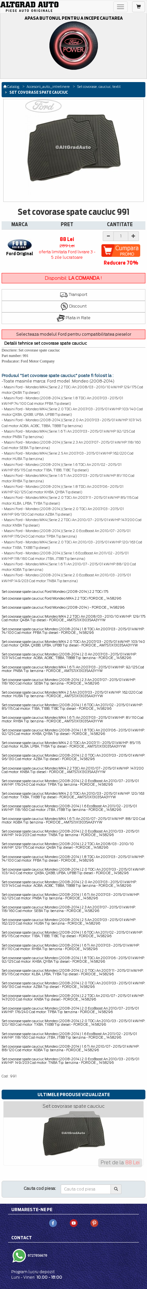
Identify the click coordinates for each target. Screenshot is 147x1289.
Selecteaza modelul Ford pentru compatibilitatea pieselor (73, 334)
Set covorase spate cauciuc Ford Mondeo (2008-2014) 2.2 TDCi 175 (55, 591)
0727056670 (37, 1255)
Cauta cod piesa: (40, 1188)
